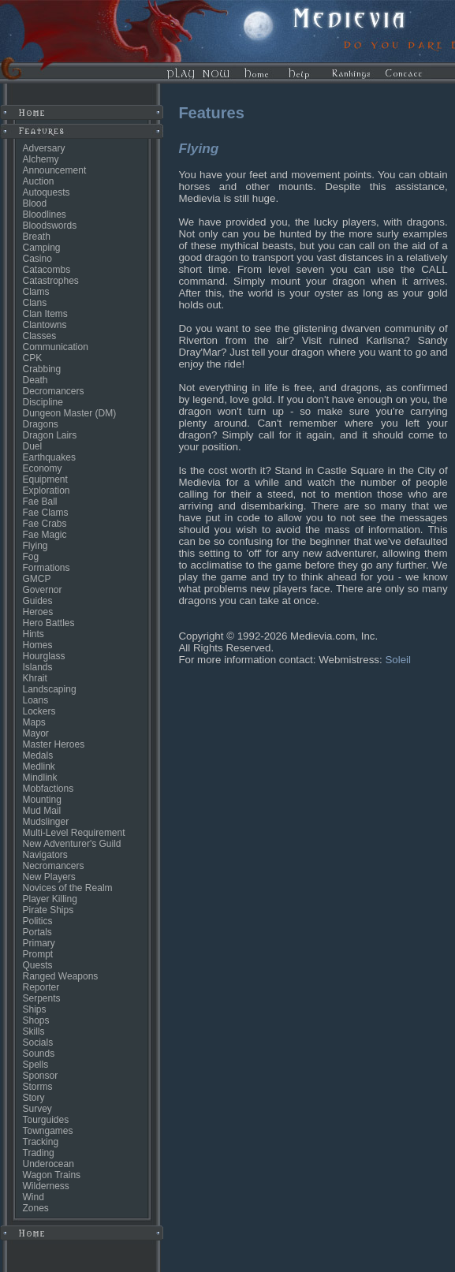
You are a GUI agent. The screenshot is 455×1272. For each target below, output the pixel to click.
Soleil (398, 660)
